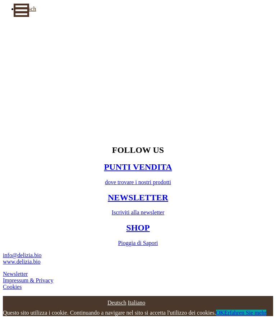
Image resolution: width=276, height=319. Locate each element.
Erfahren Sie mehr (245, 313)
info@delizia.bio (22, 255)
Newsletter (15, 274)
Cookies (12, 287)
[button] (21, 10)
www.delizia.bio (22, 262)
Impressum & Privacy (28, 280)
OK (220, 313)
